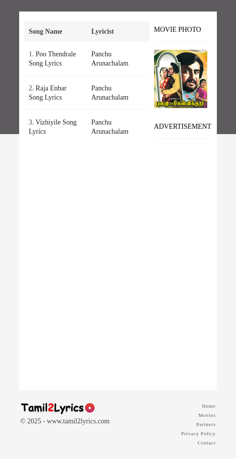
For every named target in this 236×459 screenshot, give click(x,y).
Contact (207, 443)
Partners (206, 424)
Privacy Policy (198, 433)
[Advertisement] (180, 262)
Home (209, 406)
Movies (207, 415)
